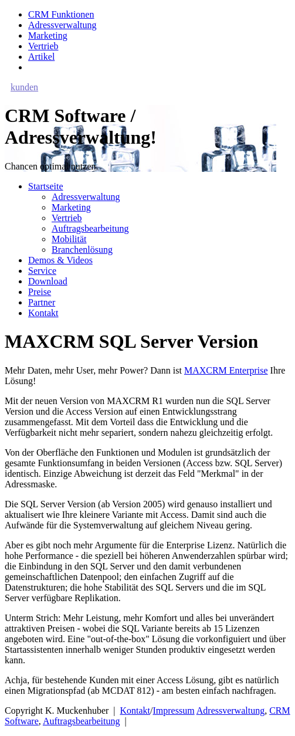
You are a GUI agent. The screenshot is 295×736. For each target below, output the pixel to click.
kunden (24, 87)
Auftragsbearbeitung (90, 228)
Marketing (47, 35)
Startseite (45, 186)
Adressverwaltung (62, 25)
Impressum (174, 710)
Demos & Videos (60, 260)
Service (42, 271)
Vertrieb (43, 46)
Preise (39, 292)
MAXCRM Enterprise (226, 370)
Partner (41, 302)
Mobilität (69, 239)
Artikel (41, 57)
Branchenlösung (82, 250)
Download (47, 281)
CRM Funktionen (61, 14)
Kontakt (43, 313)
